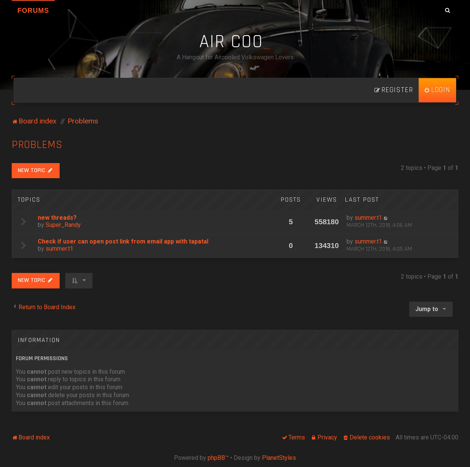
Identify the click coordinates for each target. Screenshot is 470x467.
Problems (37, 145)
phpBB (216, 457)
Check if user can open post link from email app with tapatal (123, 241)
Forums (33, 10)
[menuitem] (437, 90)
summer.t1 (368, 217)
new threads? (57, 217)
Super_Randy (63, 224)
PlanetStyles (279, 457)
